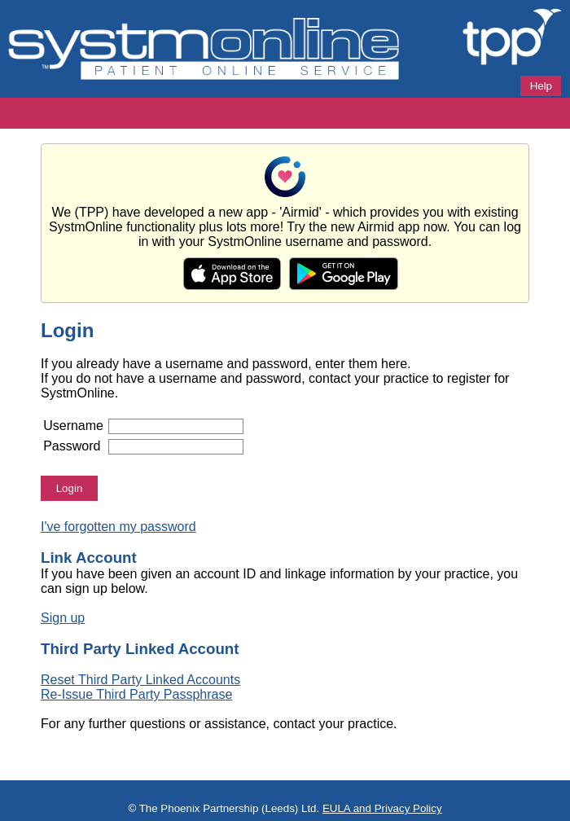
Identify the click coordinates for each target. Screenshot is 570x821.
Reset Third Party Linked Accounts (140, 680)
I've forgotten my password (118, 526)
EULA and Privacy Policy (382, 808)
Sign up (63, 618)
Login (69, 488)
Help (541, 86)
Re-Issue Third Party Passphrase (136, 694)
